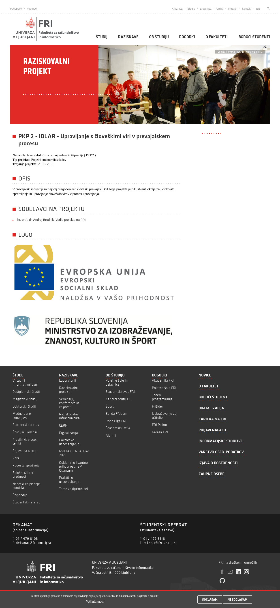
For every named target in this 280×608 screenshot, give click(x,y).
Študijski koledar (25, 432)
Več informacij (95, 602)
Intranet (232, 8)
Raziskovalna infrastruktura (69, 416)
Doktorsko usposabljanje (69, 442)
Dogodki (187, 36)
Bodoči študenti (254, 36)
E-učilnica (206, 8)
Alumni (111, 435)
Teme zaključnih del (73, 489)
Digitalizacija (68, 433)
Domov (221, 51)
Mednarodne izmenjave (22, 415)
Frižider (157, 406)
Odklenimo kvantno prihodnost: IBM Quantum (73, 466)
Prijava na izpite (24, 451)
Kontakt (246, 8)
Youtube (32, 8)
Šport (110, 406)
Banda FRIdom (116, 413)
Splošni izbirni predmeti (23, 475)
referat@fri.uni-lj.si (160, 542)
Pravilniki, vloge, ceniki (25, 441)
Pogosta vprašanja (26, 465)
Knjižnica (177, 8)
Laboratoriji (67, 380)
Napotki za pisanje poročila (26, 486)
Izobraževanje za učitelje (164, 415)
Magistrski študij (25, 399)
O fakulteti (216, 36)
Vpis (16, 458)
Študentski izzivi (118, 428)
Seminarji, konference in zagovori (69, 403)
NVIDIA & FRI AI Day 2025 (74, 453)
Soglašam (210, 600)
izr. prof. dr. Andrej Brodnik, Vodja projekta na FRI (51, 219)
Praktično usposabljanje (69, 479)
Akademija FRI (163, 380)
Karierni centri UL (118, 399)
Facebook (16, 8)
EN (258, 8)
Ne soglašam (237, 600)
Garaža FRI (160, 432)
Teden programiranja (162, 397)
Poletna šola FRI (164, 388)
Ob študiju (159, 36)
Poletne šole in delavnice (117, 382)
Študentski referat (26, 502)
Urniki (219, 8)
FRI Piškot (159, 425)
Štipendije (20, 495)
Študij (101, 36)
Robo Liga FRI (116, 421)
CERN (63, 425)
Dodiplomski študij (26, 391)
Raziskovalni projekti (68, 390)
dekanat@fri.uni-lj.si (33, 542)
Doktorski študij (24, 406)
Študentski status (26, 425)
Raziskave (128, 36)
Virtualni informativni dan (25, 382)
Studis (191, 8)
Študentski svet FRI (120, 391)
